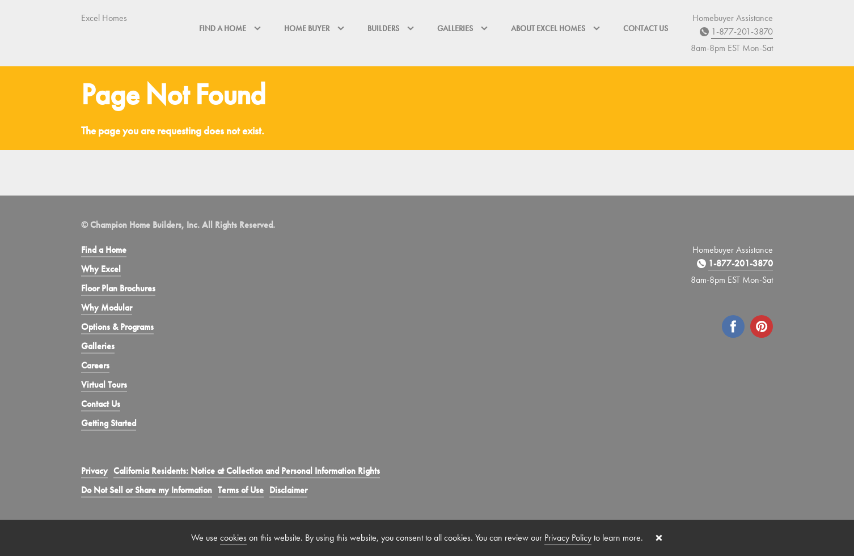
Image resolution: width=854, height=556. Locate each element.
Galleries (98, 346)
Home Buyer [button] (314, 28)
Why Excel (101, 269)
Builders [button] (391, 28)
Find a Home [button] (230, 28)
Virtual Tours (104, 385)
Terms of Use (241, 490)
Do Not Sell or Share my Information (146, 490)
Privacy (94, 471)
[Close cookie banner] (658, 537)
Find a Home (103, 250)
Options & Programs (117, 327)
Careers (95, 365)
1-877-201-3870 (742, 31)
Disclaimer (288, 490)
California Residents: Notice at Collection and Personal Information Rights (246, 471)
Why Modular (106, 307)
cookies (233, 538)
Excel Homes (104, 18)
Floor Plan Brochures (118, 288)
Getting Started (108, 423)
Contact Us (645, 28)
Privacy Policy (567, 538)
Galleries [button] (462, 28)
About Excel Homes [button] (556, 28)
